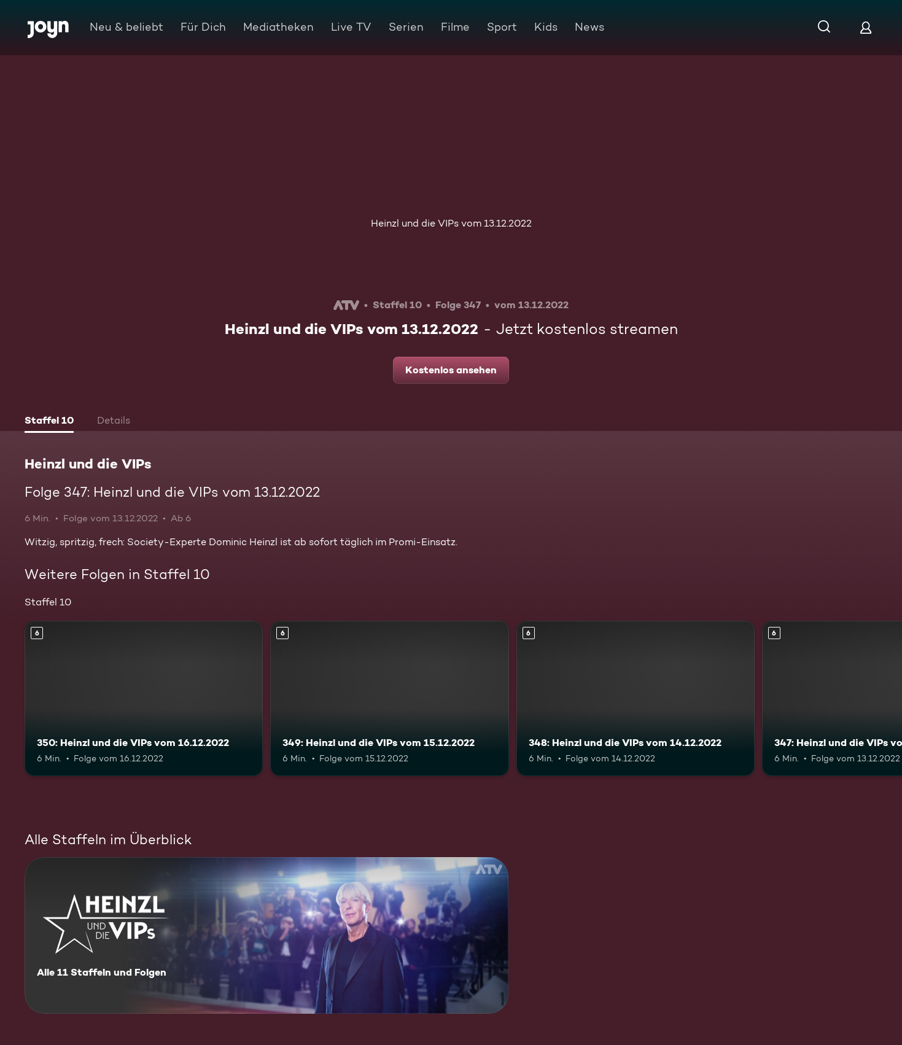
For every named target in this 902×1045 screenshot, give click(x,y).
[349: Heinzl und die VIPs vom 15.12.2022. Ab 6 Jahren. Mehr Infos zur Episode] (389, 698)
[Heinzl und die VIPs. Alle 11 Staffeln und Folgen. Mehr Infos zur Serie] (266, 935)
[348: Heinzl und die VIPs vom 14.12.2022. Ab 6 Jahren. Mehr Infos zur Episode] (635, 698)
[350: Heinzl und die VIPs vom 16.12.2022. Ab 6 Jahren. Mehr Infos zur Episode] (144, 698)
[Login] (866, 27)
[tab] (49, 422)
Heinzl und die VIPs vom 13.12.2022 (451, 223)
